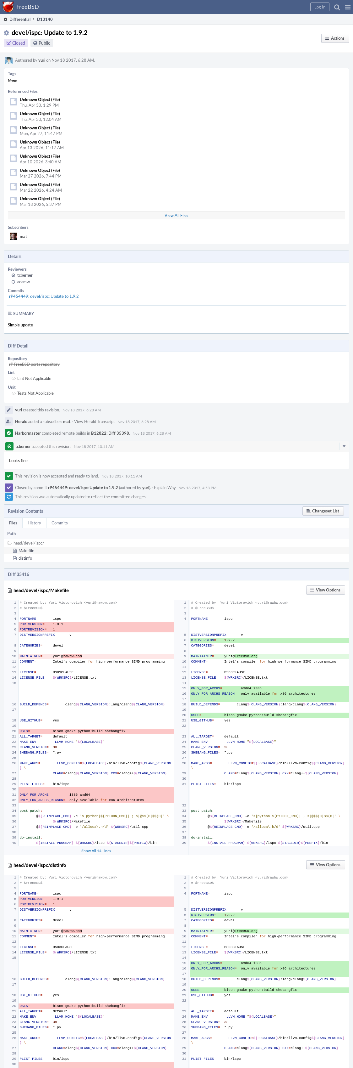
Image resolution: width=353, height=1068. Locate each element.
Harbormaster (28, 433)
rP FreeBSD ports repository (34, 364)
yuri (41, 60)
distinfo (25, 558)
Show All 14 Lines (96, 850)
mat (23, 236)
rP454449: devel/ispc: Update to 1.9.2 (44, 296)
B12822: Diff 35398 (110, 433)
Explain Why (165, 487)
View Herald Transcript (94, 421)
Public (44, 43)
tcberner (25, 275)
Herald (21, 421)
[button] (348, 7)
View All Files (176, 215)
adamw (23, 282)
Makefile (26, 550)
